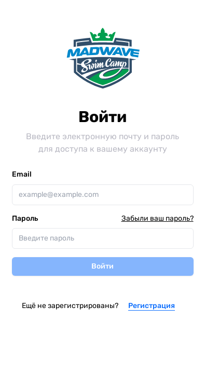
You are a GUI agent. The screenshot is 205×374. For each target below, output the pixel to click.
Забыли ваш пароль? (157, 218)
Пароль (25, 218)
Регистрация (151, 305)
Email (22, 174)
